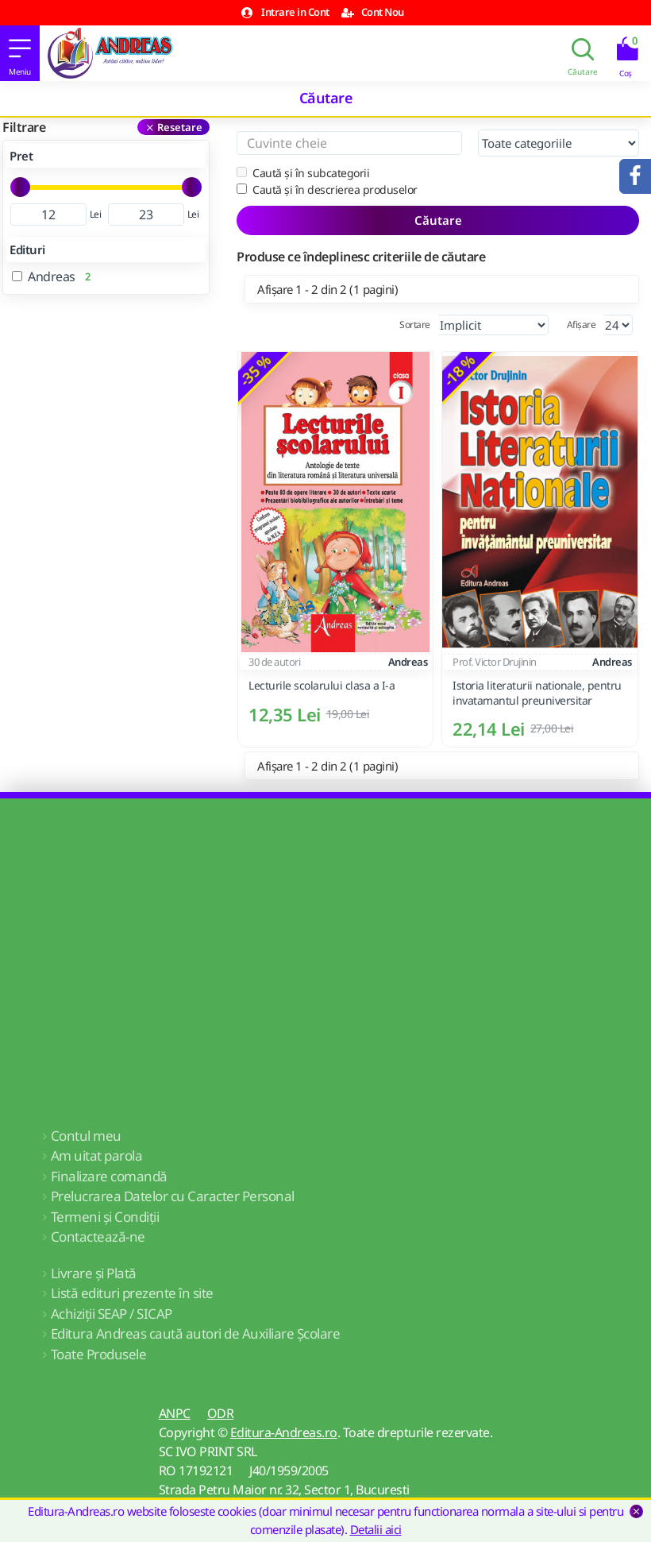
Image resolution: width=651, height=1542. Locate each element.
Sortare (414, 324)
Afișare (581, 324)
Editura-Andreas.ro (283, 1432)
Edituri (27, 249)
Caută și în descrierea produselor (327, 189)
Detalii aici (376, 1529)
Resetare (179, 127)
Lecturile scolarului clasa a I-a (321, 685)
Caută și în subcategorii (303, 172)
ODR (220, 1413)
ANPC (175, 1413)
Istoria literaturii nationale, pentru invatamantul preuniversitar (537, 692)
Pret (21, 156)
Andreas (408, 662)
